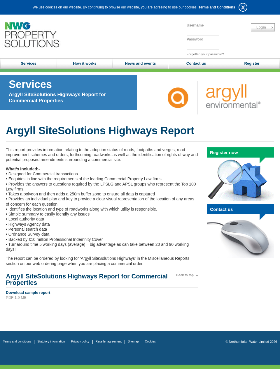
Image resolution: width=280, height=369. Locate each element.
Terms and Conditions (216, 7)
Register (251, 63)
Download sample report (28, 292)
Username (195, 25)
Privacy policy (80, 341)
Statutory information (51, 341)
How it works (84, 63)
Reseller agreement (109, 341)
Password (195, 39)
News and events (140, 63)
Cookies (150, 341)
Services (28, 63)
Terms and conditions (17, 341)
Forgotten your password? (205, 54)
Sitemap (133, 341)
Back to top (185, 275)
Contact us (196, 63)
